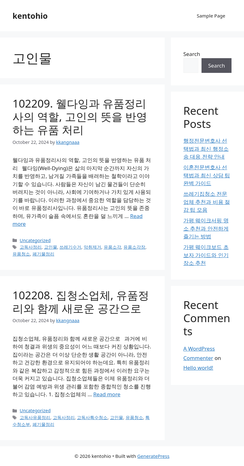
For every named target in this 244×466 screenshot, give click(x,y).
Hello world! (198, 367)
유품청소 (21, 254)
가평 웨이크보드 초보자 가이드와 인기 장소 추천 (206, 254)
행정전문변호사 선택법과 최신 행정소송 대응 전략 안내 (206, 148)
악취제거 (92, 247)
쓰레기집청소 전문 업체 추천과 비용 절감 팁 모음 (206, 201)
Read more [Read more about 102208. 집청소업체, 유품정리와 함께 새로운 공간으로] (106, 394)
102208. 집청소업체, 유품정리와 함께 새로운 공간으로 (80, 302)
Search (191, 54)
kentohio (30, 15)
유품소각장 (134, 247)
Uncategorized (35, 240)
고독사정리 (31, 247)
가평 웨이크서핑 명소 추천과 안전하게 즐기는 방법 (206, 228)
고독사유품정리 (35, 417)
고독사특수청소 (92, 417)
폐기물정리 (43, 254)
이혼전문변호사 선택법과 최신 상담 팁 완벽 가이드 (206, 175)
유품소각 (112, 247)
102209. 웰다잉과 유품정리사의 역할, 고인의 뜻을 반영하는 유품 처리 (79, 116)
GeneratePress (153, 456)
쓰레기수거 (70, 247)
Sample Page (211, 16)
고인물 (50, 247)
